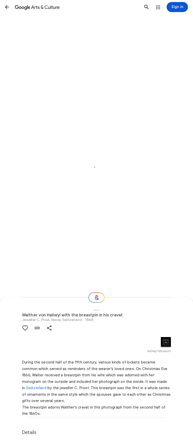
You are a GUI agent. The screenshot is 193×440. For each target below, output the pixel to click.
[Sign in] (177, 7)
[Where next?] (96, 297)
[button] (7, 7)
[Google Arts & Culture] (76, 7)
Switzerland (36, 388)
